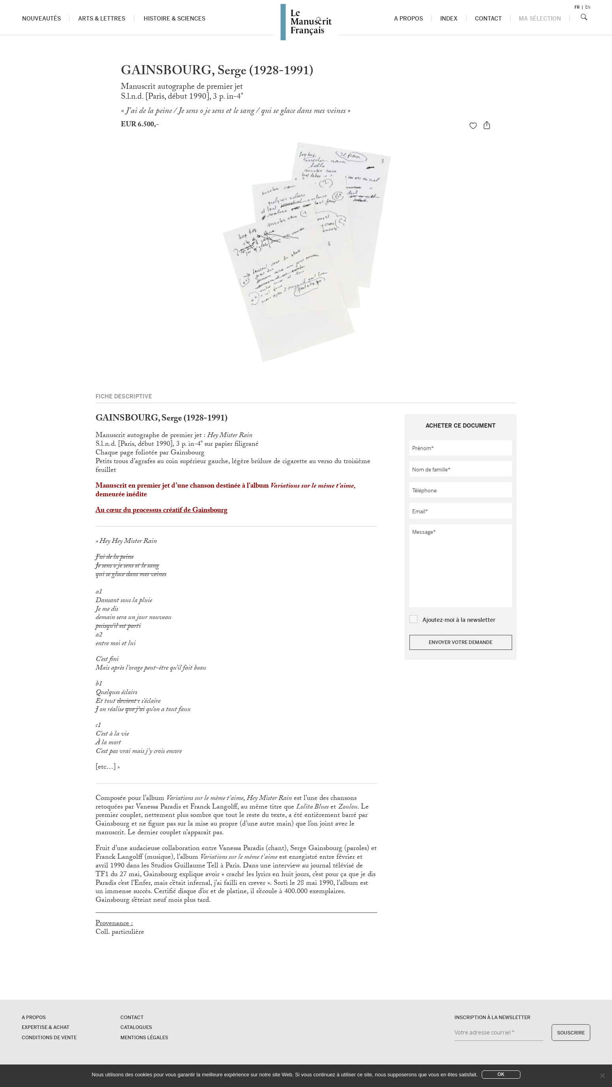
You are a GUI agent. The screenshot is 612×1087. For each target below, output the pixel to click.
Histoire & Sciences (175, 18)
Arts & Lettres (102, 18)
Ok (500, 1074)
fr (577, 7)
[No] (602, 1075)
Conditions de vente (49, 1037)
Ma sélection (540, 18)
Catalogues (136, 1027)
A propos (408, 18)
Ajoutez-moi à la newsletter (459, 619)
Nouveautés (41, 18)
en (587, 7)
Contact (488, 18)
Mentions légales (144, 1037)
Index (449, 18)
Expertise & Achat (45, 1027)
